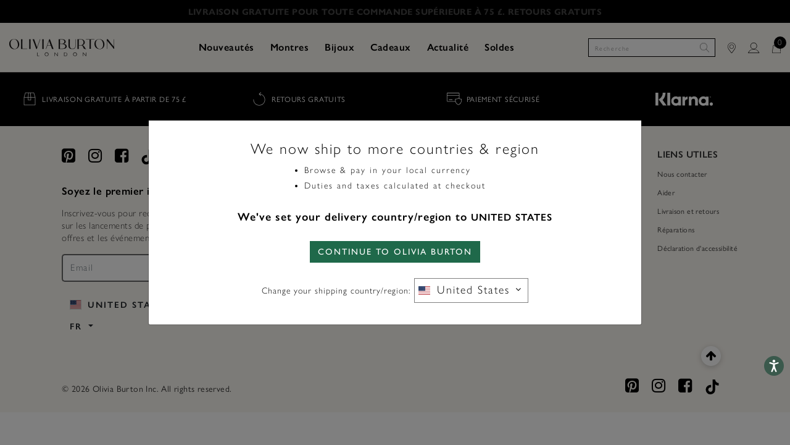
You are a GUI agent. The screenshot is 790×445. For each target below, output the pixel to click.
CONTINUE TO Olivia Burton (395, 252)
